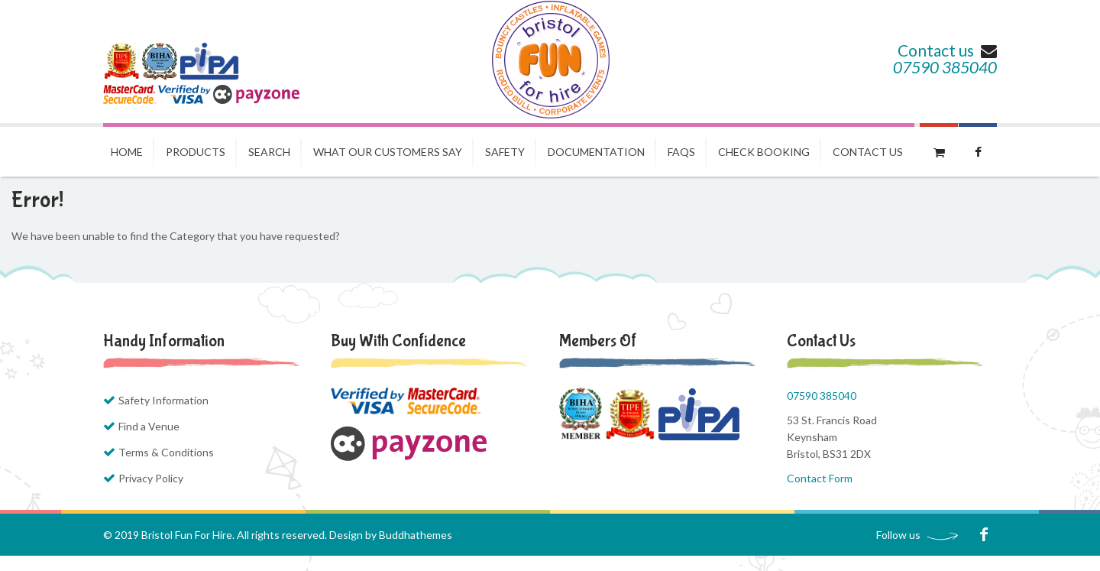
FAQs (681, 151)
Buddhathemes (415, 534)
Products (195, 151)
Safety (505, 151)
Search (269, 151)
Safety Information (163, 400)
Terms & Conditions (166, 452)
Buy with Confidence (398, 341)
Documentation (596, 151)
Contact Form (819, 478)
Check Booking (764, 151)
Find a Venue (149, 426)
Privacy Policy (150, 478)
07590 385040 (945, 66)
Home (127, 151)
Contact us (947, 50)
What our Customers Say (387, 151)
